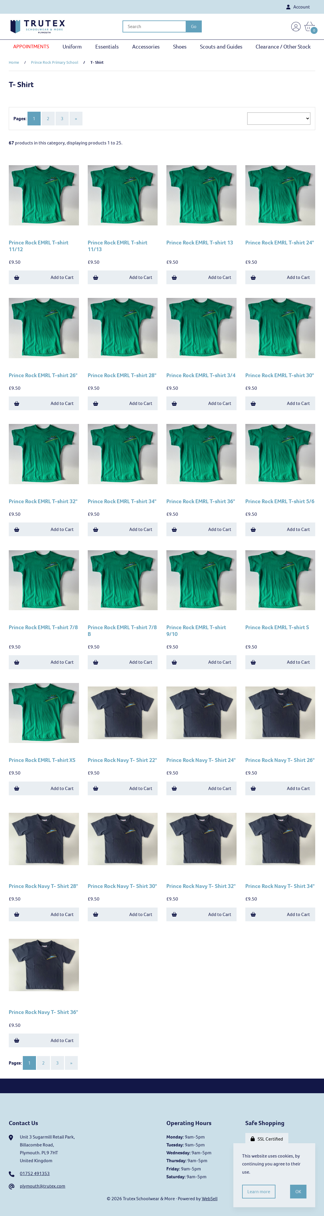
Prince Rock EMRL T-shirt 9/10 (196, 631)
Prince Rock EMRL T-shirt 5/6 (279, 501)
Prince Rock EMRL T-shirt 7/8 (43, 627)
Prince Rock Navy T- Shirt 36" (43, 1012)
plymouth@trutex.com (42, 1186)
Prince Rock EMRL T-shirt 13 (199, 242)
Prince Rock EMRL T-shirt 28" (122, 375)
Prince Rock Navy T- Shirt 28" (43, 886)
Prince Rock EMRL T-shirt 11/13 (117, 246)
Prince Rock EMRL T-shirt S (277, 627)
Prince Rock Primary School (54, 62)
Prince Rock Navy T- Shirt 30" (122, 886)
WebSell (210, 1199)
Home (14, 62)
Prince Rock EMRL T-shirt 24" (279, 242)
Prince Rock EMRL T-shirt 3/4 (200, 375)
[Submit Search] (194, 26)
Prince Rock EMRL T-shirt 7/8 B (122, 631)
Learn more (258, 1192)
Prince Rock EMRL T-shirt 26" (43, 375)
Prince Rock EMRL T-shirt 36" (200, 501)
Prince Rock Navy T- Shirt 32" (201, 886)
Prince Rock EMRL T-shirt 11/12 (38, 246)
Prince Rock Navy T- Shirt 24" (201, 760)
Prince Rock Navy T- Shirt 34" (280, 886)
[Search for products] (154, 26)
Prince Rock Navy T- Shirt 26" (280, 760)
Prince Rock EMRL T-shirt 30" (279, 375)
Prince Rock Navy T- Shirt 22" (122, 760)
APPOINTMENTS (31, 46)
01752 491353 (35, 1173)
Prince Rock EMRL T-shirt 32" (43, 501)
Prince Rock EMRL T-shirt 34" (122, 501)
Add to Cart (44, 277)
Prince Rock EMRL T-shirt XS (42, 760)
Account (298, 7)
